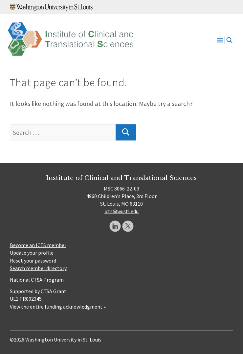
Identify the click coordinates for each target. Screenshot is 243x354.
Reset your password (33, 260)
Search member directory (38, 268)
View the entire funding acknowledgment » (58, 306)
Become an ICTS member (38, 245)
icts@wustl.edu (121, 211)
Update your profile (32, 252)
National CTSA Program (37, 279)
